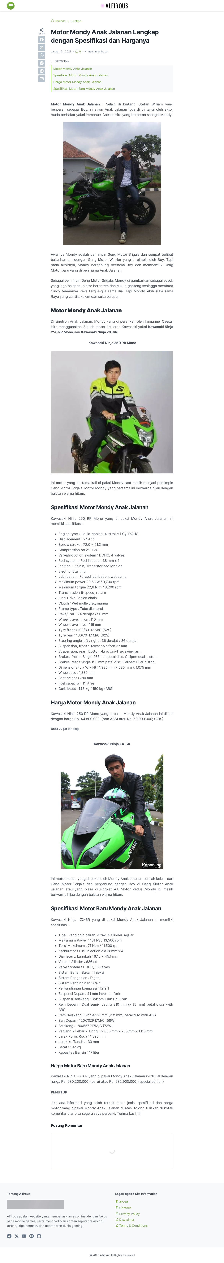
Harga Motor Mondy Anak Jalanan (77, 82)
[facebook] (41, 39)
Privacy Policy (127, 1214)
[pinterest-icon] (31, 1236)
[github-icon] (39, 1236)
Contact (123, 1208)
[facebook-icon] (9, 1236)
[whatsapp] (41, 55)
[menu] (11, 6)
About (121, 1202)
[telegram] (41, 63)
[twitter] (41, 47)
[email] (41, 78)
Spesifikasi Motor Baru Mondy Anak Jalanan (84, 89)
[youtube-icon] (24, 1236)
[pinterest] (41, 71)
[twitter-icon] (16, 1236)
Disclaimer (124, 1219)
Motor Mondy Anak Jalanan (72, 69)
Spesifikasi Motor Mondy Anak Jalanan (80, 75)
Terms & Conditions (131, 1225)
